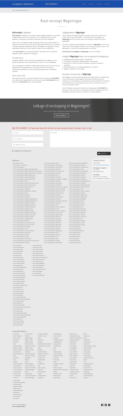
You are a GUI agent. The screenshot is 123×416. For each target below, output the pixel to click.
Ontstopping (56, 359)
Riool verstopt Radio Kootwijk (20, 313)
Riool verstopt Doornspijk (75, 242)
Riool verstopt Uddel (37, 247)
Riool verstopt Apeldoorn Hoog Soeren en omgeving (56, 187)
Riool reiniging (73, 357)
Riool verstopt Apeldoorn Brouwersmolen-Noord (24, 222)
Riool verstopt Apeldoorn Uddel (77, 189)
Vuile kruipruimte (17, 384)
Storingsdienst (87, 339)
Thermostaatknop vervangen (90, 346)
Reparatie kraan (57, 377)
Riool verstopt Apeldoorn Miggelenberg (53, 230)
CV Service (15, 377)
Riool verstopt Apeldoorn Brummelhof (21, 226)
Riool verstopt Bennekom (75, 232)
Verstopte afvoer (87, 367)
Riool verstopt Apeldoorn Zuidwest (77, 224)
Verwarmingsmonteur (88, 375)
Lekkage (40, 373)
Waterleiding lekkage (18, 390)
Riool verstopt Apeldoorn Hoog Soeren (53, 185)
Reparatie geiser (57, 375)
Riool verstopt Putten (18, 311)
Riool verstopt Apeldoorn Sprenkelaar (78, 183)
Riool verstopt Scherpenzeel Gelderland (22, 315)
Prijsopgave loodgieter (58, 363)
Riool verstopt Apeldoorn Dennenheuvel (53, 167)
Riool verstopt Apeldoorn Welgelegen (78, 199)
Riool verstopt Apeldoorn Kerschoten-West (54, 197)
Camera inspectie (17, 365)
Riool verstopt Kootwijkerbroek (20, 285)
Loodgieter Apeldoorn (23, 3)
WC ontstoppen (16, 396)
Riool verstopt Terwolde (18, 323)
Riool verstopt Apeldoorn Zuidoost (77, 222)
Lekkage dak (40, 377)
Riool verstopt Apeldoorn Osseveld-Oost (53, 242)
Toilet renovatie (87, 349)
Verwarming (86, 371)
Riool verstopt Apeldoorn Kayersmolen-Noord (55, 191)
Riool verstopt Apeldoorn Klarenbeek (53, 199)
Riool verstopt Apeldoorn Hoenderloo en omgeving (56, 179)
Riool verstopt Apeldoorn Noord (52, 232)
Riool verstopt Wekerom (38, 267)
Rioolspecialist (73, 363)
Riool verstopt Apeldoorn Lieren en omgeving (55, 206)
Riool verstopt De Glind (75, 234)
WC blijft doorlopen (17, 394)
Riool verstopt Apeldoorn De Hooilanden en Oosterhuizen (26, 240)
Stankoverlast (87, 336)
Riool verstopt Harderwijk (19, 261)
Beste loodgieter (17, 351)
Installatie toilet (41, 357)
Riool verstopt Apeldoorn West (76, 206)
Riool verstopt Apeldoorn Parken (77, 169)
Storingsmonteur (87, 342)
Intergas (40, 361)
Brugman (15, 361)
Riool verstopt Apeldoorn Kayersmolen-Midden (55, 189)
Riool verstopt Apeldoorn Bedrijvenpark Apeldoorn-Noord (26, 183)
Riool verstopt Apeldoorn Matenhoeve (53, 224)
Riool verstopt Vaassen (38, 251)
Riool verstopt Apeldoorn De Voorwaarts (53, 165)
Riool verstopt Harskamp (18, 263)
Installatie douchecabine (43, 353)
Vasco (85, 361)
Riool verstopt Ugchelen (38, 249)
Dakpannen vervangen (30, 355)
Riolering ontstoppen (74, 339)
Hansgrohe (40, 342)
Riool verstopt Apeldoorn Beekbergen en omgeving (24, 191)
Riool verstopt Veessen (38, 253)
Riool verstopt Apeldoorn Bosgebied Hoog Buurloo (24, 204)
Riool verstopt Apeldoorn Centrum (21, 228)
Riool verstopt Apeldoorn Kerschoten (53, 195)
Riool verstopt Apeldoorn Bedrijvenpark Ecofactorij (24, 185)
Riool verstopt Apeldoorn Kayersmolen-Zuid (54, 193)
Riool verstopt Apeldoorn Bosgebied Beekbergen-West (25, 199)
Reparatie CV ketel (58, 373)
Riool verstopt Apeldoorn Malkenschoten (54, 214)
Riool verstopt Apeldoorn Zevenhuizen (78, 216)
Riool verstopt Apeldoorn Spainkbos (77, 177)
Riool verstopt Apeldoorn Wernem (77, 204)
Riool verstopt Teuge (17, 325)
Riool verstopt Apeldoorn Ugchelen (77, 193)
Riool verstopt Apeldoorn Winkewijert (78, 210)
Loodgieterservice (57, 343)
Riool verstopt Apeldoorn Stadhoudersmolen (79, 187)
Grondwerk (40, 339)
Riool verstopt (73, 359)
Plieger (55, 361)
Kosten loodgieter (42, 371)
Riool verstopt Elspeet (18, 251)
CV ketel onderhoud (17, 369)
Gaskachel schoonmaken (30, 367)
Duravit (26, 361)
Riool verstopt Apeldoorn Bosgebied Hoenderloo (24, 202)
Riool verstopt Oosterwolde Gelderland (22, 307)
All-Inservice (16, 342)
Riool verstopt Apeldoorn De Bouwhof (21, 232)
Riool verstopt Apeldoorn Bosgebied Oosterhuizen (24, 214)
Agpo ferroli (16, 339)
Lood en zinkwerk (57, 336)
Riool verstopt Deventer (75, 240)
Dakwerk (27, 359)
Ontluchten (56, 357)
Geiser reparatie (28, 373)
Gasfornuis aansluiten (30, 365)
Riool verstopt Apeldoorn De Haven (21, 234)
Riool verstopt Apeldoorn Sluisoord (77, 175)
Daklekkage (27, 351)
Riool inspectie (73, 346)
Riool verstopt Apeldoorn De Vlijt (52, 163)
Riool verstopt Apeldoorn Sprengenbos (78, 179)
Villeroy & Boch (16, 380)
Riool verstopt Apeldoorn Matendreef (53, 218)
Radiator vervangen (58, 367)
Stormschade (86, 343)
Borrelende (15, 357)
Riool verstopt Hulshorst (18, 279)
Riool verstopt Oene (17, 303)
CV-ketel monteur (29, 334)
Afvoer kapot (16, 334)
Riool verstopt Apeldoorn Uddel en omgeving (79, 191)
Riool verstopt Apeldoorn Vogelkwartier (78, 197)
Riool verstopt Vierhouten (38, 255)
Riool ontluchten (73, 353)
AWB (14, 343)
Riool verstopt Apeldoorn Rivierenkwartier (79, 171)
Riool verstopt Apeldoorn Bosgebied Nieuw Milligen (24, 212)
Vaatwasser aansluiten (89, 357)
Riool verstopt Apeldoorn (19, 167)
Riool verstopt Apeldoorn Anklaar (20, 181)
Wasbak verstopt (17, 388)
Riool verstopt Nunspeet (18, 301)
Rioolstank (72, 365)
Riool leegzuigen (73, 347)
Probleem (56, 365)
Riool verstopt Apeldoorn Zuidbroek (77, 220)
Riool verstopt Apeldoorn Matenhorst (53, 226)
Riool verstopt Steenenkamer (19, 317)
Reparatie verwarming (75, 336)
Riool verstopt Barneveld (75, 226)
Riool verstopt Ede (17, 245)
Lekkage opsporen (58, 334)
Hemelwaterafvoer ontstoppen (45, 343)
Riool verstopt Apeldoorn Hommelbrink (53, 183)
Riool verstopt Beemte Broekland (77, 230)
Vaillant (85, 359)
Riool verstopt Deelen (74, 238)
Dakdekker (27, 336)
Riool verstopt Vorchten (38, 261)
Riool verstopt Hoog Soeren (19, 277)
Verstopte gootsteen (88, 369)
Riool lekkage (73, 349)
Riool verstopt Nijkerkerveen (19, 297)
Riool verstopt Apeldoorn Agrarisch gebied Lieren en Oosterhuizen (28, 173)
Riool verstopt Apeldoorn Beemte (20, 193)
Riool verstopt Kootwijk (18, 283)
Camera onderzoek (17, 367)
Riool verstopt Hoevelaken (19, 275)
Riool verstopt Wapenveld (38, 265)
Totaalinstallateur (87, 355)
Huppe (39, 347)
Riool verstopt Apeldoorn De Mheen (21, 242)
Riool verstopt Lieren (18, 287)
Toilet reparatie (87, 351)
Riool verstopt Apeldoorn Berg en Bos (21, 195)
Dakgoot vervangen (29, 349)
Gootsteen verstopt (42, 336)
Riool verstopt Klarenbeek (19, 281)
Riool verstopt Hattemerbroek (20, 267)
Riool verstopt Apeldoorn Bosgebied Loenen (23, 208)
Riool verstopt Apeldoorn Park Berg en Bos (79, 167)
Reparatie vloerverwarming (76, 338)
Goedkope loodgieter (29, 377)
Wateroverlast (16, 392)
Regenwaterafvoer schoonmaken (61, 369)
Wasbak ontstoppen (17, 386)
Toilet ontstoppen (88, 347)
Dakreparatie (28, 357)
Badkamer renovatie (17, 347)
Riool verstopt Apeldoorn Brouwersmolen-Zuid (23, 224)
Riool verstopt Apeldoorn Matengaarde (53, 220)
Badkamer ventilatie (17, 349)
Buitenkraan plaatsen (18, 363)
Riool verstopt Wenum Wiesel (39, 269)
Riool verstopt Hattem (18, 265)
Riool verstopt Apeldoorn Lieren (52, 204)
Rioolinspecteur (73, 361)
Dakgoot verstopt (29, 347)
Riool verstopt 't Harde (18, 163)
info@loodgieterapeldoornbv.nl (102, 164)
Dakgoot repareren (29, 343)
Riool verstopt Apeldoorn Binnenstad (21, 197)
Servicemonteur (73, 377)
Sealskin (72, 375)
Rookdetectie (73, 367)
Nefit (55, 349)
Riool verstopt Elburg (18, 249)
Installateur (40, 349)
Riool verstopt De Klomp (75, 236)
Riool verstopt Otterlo (18, 309)
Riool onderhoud (74, 351)
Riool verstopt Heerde (18, 269)
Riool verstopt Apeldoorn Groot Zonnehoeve (54, 171)
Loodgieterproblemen (58, 339)
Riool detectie (73, 343)
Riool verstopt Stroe (17, 319)
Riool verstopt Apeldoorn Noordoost (53, 234)
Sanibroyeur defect (74, 369)
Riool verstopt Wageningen (22, 10)
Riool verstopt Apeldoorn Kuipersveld (53, 202)
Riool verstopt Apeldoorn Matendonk (53, 216)
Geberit (26, 371)
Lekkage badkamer (42, 375)
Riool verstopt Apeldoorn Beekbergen (21, 189)
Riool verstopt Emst (17, 253)
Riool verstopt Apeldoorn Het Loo (52, 175)
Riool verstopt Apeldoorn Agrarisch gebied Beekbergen (25, 169)
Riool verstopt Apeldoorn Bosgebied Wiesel (22, 218)
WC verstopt (16, 398)
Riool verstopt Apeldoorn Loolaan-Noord (54, 212)
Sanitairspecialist (73, 373)
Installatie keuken (42, 355)
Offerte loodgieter (57, 351)
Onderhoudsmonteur (58, 355)
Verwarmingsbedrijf (88, 373)
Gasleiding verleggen (29, 369)
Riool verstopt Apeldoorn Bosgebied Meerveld (23, 210)
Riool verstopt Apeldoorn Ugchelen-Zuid (78, 195)
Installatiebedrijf (41, 359)
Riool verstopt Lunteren (18, 291)
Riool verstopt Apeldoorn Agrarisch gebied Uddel (24, 175)
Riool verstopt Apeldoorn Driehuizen (53, 169)
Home (13, 10)
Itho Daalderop (41, 363)
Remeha (55, 371)
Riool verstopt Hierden (18, 271)
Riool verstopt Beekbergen (75, 228)
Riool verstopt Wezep (37, 271)
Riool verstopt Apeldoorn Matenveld (53, 228)
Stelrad (85, 338)
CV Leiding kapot (17, 375)
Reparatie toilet (73, 334)
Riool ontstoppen (74, 355)
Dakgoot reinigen (29, 339)
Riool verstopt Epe (17, 255)
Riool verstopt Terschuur (18, 321)
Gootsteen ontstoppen (43, 334)
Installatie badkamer (42, 351)
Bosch (14, 359)
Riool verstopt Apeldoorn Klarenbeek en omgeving (56, 201)
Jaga (39, 365)
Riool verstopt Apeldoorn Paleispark (77, 165)
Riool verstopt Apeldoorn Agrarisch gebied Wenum (24, 177)
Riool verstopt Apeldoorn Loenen (52, 208)
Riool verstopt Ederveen (18, 247)
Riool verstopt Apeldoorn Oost (51, 236)
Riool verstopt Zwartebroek (39, 275)
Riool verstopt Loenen (18, 289)
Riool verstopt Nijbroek (18, 293)
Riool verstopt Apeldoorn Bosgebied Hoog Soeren (24, 206)
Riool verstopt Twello (37, 245)
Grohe (39, 338)
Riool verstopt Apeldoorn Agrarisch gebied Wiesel (24, 179)
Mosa (55, 347)
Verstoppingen (87, 365)
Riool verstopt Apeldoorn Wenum (77, 201)
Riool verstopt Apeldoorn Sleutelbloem (78, 173)
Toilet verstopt (87, 353)
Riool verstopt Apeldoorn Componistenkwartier (23, 230)
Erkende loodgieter (29, 363)
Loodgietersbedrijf (58, 342)
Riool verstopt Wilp (37, 273)
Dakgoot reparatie (29, 342)
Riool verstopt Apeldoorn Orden (52, 238)
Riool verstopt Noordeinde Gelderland (21, 299)
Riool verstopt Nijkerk (18, 295)
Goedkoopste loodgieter (30, 375)
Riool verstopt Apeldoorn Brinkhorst (21, 220)
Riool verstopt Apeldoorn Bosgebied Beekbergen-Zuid (25, 201)
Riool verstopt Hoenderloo (19, 273)
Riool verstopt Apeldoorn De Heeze (21, 236)
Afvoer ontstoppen (17, 336)
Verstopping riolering (88, 363)
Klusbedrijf (40, 369)
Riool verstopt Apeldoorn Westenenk (78, 208)
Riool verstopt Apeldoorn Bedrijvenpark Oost (23, 187)
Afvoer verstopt (16, 338)
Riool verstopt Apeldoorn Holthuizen (53, 181)
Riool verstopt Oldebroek (19, 305)
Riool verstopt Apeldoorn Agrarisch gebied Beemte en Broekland (27, 171)
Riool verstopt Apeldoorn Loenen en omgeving (55, 210)
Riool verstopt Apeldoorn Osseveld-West (78, 163)
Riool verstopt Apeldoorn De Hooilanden (22, 238)
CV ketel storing (16, 373)
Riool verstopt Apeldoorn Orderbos (52, 240)
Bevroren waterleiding (18, 353)
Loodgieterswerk (57, 346)
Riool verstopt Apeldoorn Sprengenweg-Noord (80, 181)
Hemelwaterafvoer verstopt (44, 346)
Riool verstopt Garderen (18, 259)
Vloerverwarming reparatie (19, 382)
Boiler (14, 355)
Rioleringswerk (73, 342)
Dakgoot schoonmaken (30, 346)
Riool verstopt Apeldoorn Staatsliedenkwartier (80, 185)
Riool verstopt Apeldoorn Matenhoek (53, 222)
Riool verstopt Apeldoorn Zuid (76, 218)
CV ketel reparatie (17, 371)
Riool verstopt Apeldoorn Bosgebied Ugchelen (23, 216)
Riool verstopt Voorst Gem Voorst (40, 257)
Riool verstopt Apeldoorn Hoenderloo (53, 177)
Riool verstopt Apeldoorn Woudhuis (77, 212)
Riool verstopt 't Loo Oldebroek (20, 165)
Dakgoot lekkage (28, 338)
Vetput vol (86, 377)
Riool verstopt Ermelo (18, 257)
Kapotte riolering (41, 367)
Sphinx (85, 334)
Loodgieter (56, 338)
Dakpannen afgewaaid (30, 353)
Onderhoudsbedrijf (58, 353)
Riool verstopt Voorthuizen (39, 259)
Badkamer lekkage (17, 346)
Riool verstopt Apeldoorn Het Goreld (53, 173)
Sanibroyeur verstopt (74, 371)
